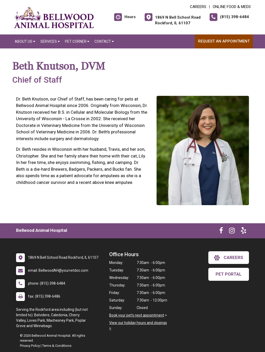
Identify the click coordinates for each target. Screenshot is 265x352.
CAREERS (198, 6)
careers (228, 258)
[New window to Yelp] (243, 231)
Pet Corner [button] (77, 41)
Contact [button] (104, 41)
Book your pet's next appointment (136, 315)
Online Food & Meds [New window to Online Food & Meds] (232, 6)
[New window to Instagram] (231, 231)
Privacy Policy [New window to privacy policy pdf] (30, 346)
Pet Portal (229, 274)
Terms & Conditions (56, 346)
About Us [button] (25, 41)
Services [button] (50, 41)
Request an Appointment (224, 41)
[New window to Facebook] (221, 231)
